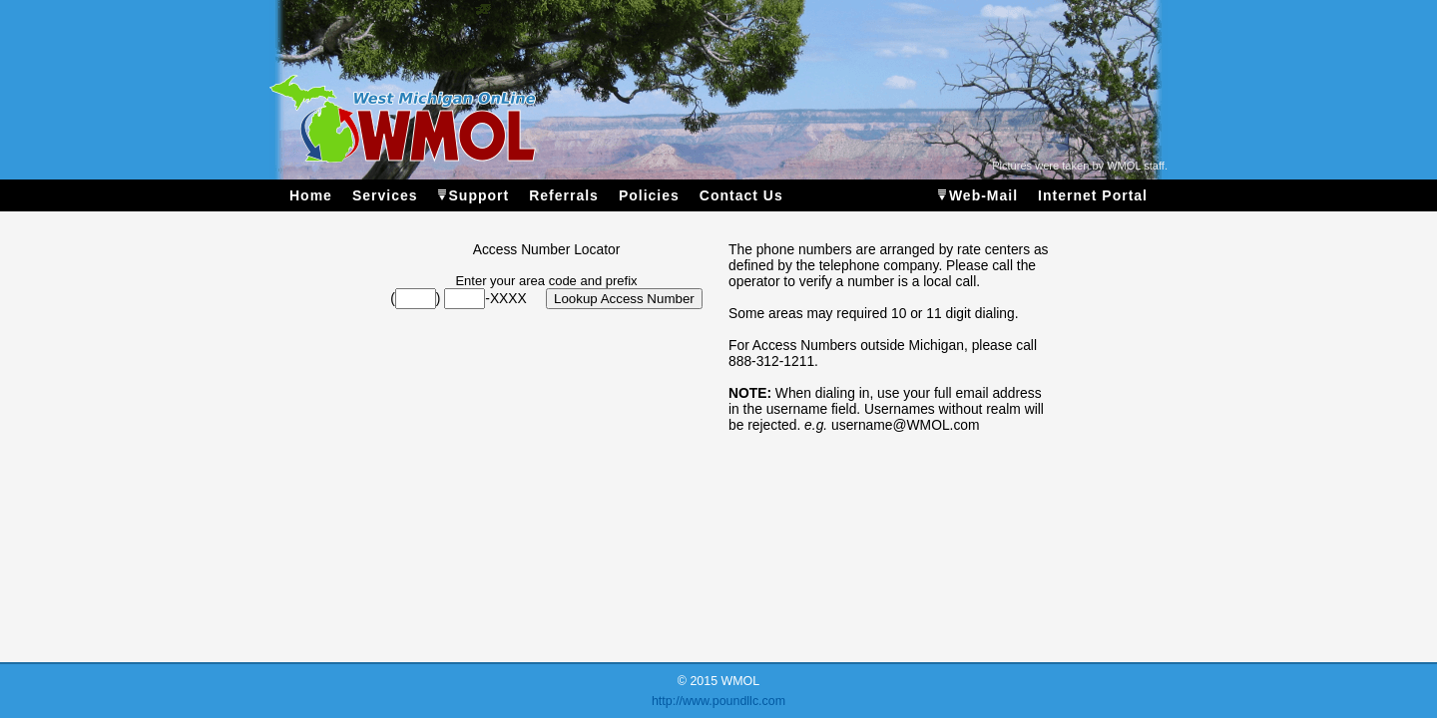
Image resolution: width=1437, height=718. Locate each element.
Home (310, 195)
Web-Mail (983, 195)
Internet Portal (1093, 195)
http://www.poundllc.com (718, 701)
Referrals (564, 195)
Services (385, 195)
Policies (649, 195)
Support (479, 195)
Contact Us (741, 195)
